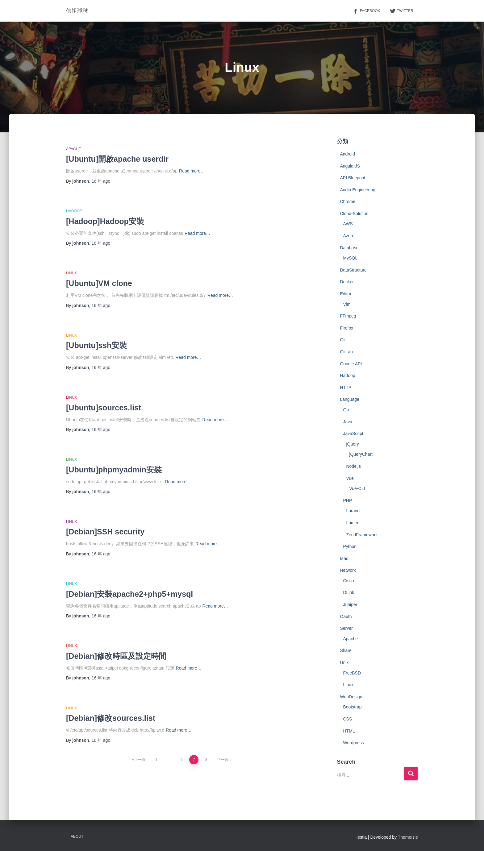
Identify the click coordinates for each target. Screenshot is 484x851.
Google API (351, 363)
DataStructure (353, 270)
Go (346, 409)
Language (349, 399)
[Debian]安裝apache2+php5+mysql (129, 594)
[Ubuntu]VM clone (99, 283)
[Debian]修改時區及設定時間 (116, 656)
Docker (347, 281)
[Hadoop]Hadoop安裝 (105, 221)
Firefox (346, 328)
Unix (344, 662)
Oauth (346, 616)
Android (347, 154)
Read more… (192, 170)
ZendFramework (362, 534)
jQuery (352, 444)
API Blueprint (352, 177)
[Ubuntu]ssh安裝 (96, 345)
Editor (346, 293)
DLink (348, 592)
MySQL (350, 257)
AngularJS (350, 166)
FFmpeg (348, 315)
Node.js (353, 466)
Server (346, 628)
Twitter (401, 11)
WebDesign (351, 696)
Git (343, 339)
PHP (347, 500)
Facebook (366, 11)
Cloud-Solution (354, 213)
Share (346, 650)
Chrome (348, 201)
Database (349, 247)
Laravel (353, 510)
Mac (344, 558)
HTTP (346, 387)
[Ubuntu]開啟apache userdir (117, 159)
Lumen (353, 522)
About (77, 836)
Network (348, 570)
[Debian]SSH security (105, 531)
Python (350, 546)
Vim (347, 304)
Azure (349, 235)
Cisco (348, 580)
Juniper (350, 604)
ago (100, 181)
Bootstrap (352, 706)
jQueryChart (361, 454)
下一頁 (222, 760)
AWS (348, 223)
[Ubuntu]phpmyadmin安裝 (114, 469)
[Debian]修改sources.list (110, 718)
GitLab (346, 351)
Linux (71, 273)
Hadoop (74, 211)
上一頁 (139, 760)
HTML (349, 731)
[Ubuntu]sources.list (103, 407)
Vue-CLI (357, 488)
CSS (347, 718)
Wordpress (353, 742)
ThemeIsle (408, 837)
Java (348, 421)
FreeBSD (352, 672)
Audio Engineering (357, 189)
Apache (73, 149)
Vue (350, 478)
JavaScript (353, 433)
